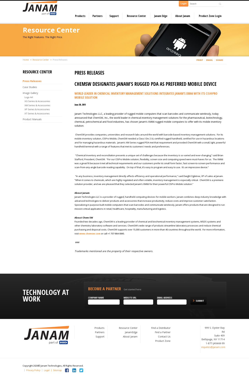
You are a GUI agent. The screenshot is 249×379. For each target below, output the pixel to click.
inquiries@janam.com (213, 347)
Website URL (129, 297)
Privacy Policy (33, 370)
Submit (200, 300)
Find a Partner (162, 332)
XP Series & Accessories (37, 109)
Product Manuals (32, 119)
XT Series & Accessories (37, 113)
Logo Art (29, 97)
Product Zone (162, 341)
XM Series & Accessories (37, 105)
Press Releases (60, 59)
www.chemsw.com (89, 233)
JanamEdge (131, 332)
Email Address (164, 297)
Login (184, 3)
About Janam (182, 16)
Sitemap (57, 370)
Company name (96, 297)
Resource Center (136, 16)
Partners (98, 16)
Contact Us (164, 336)
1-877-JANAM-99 (215, 343)
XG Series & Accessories (37, 101)
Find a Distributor (160, 328)
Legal (46, 370)
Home (26, 59)
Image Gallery (30, 93)
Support (114, 16)
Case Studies (30, 87)
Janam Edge (160, 16)
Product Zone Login (210, 16)
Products (80, 16)
